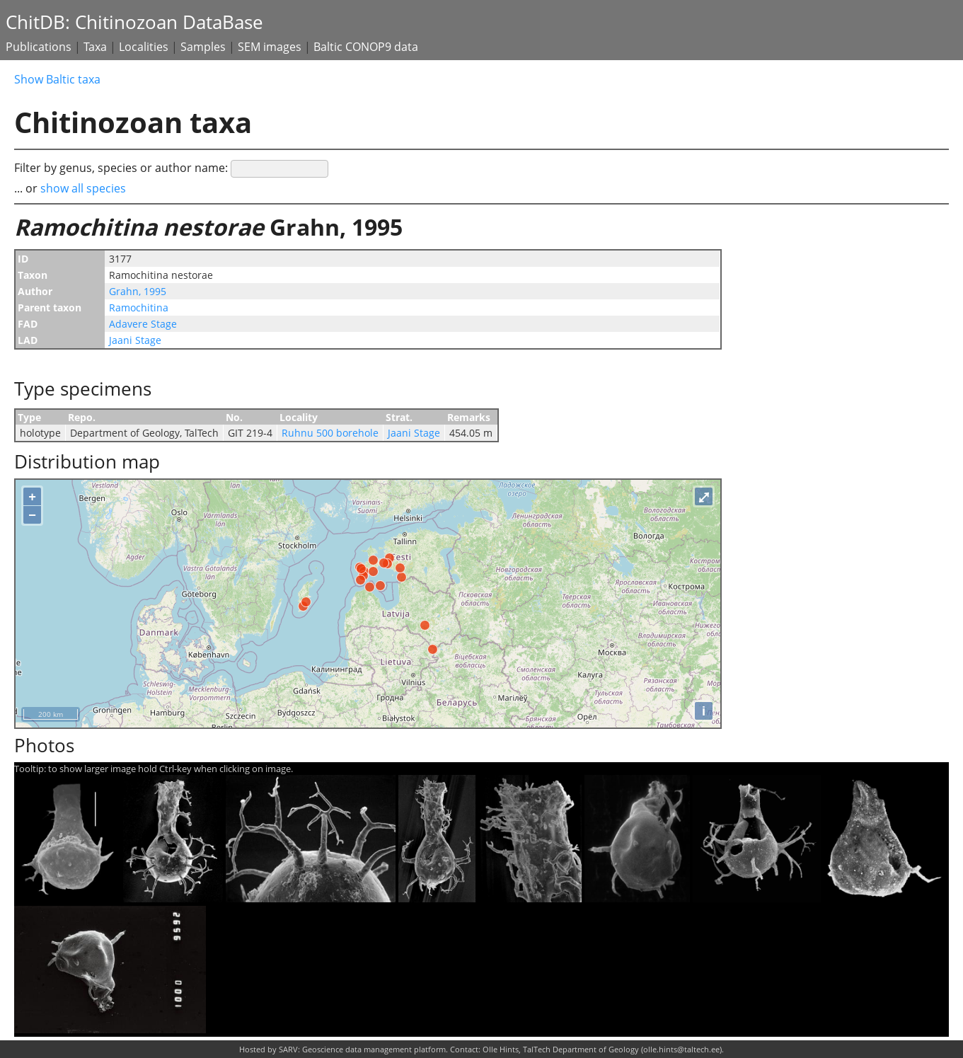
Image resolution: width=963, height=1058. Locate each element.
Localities (143, 46)
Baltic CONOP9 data (365, 46)
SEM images (269, 46)
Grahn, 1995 (137, 291)
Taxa (95, 46)
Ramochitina (138, 307)
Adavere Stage (143, 323)
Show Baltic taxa (57, 79)
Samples (203, 46)
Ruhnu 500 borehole (330, 432)
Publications (38, 46)
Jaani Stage (135, 340)
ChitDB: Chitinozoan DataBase (134, 22)
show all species (83, 188)
